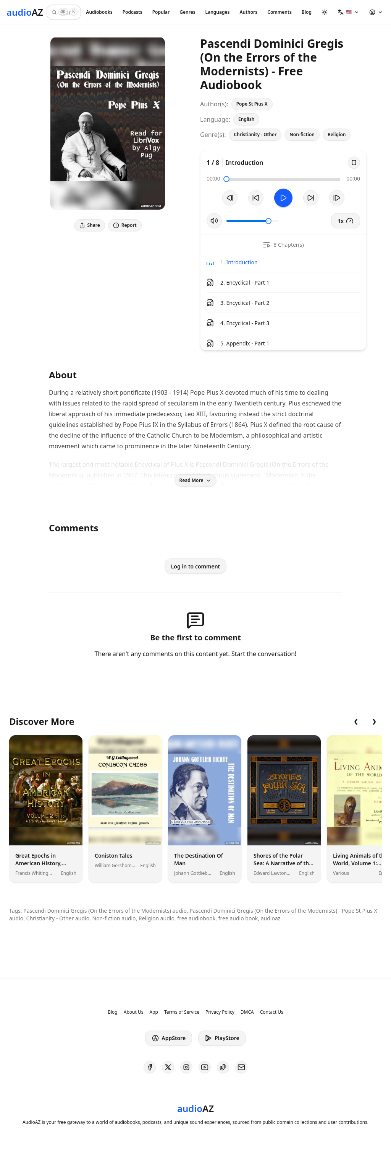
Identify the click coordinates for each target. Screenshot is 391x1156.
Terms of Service (181, 1012)
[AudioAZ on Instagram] (186, 1067)
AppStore (169, 1038)
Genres (187, 12)
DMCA (247, 1012)
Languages (217, 12)
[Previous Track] (230, 197)
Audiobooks (99, 12)
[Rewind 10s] (255, 197)
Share (89, 225)
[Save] (354, 162)
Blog (307, 12)
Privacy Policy (219, 1012)
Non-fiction (302, 134)
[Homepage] (25, 12)
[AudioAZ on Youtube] (205, 1067)
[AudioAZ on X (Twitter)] (168, 1067)
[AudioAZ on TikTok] (223, 1067)
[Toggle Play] (283, 198)
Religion (337, 134)
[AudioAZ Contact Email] (241, 1067)
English (246, 119)
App (153, 1012)
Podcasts (132, 12)
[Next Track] (336, 197)
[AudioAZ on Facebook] (150, 1067)
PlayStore (222, 1038)
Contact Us (271, 1012)
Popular (161, 12)
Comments (279, 12)
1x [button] (346, 221)
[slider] (226, 179)
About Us (134, 1012)
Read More (195, 480)
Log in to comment (195, 566)
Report (125, 225)
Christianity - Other (255, 134)
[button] (348, 12)
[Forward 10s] (310, 197)
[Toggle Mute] (214, 220)
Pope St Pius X (252, 104)
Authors (248, 12)
